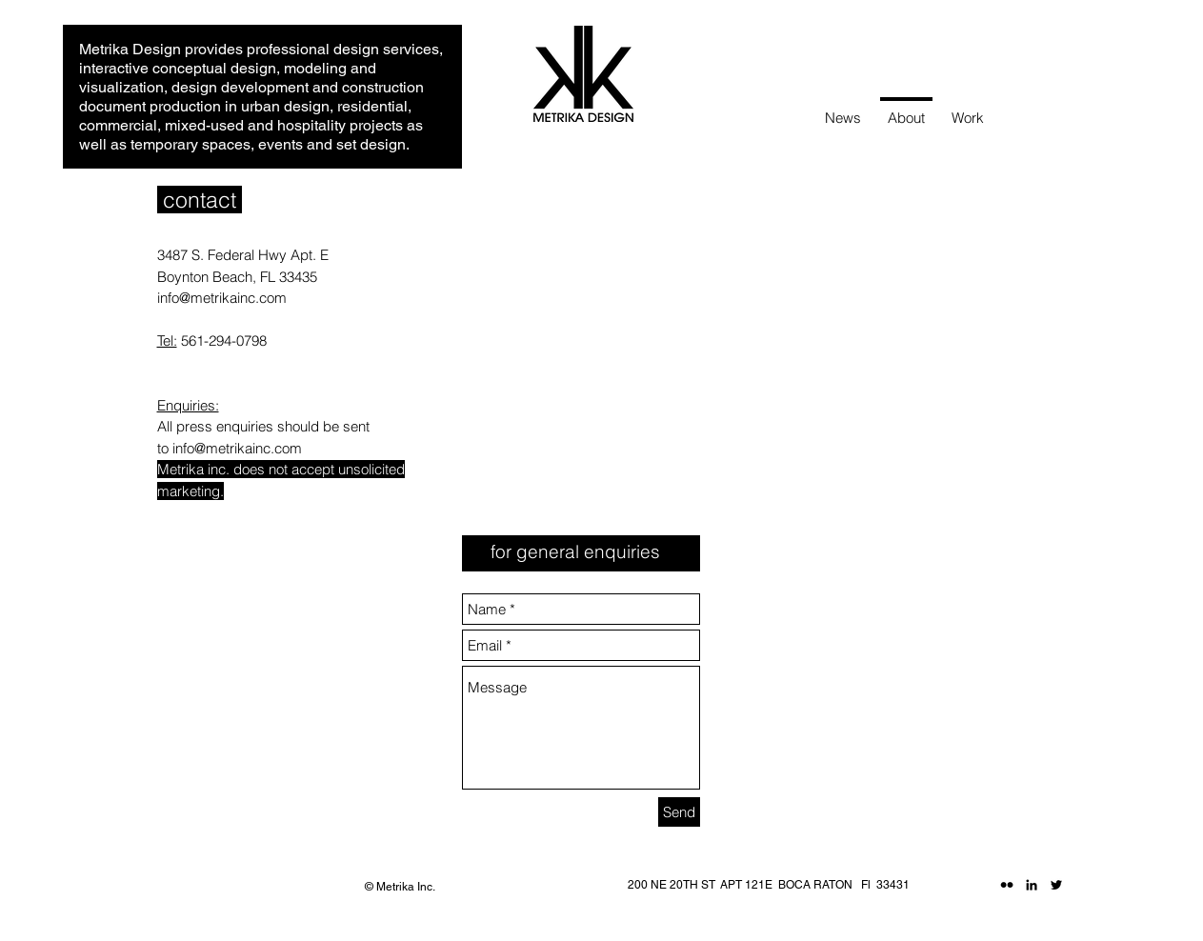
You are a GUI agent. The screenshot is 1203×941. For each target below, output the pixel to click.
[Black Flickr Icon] (1006, 884)
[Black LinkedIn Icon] (1031, 884)
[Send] (679, 812)
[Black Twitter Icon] (1056, 884)
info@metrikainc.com (222, 298)
